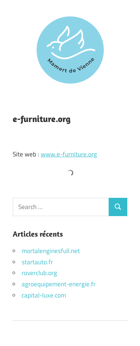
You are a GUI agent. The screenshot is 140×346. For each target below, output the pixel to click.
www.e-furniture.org (69, 154)
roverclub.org (39, 273)
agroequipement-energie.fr (59, 284)
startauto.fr (37, 262)
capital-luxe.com (44, 295)
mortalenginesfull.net (51, 251)
